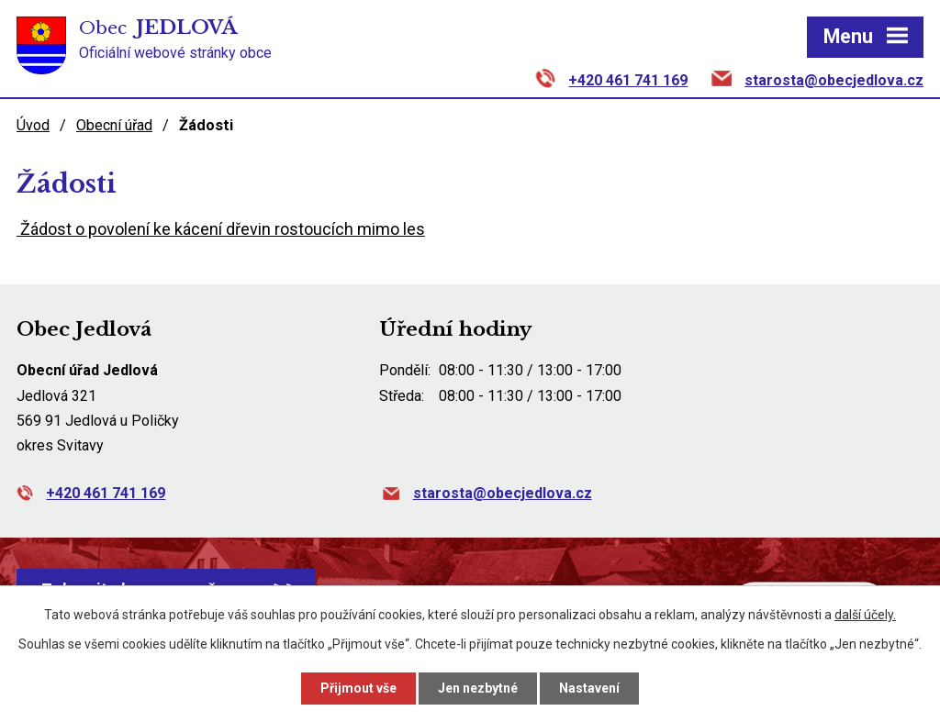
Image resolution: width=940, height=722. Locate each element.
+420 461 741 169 (628, 80)
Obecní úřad (114, 125)
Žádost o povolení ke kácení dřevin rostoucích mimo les (221, 229)
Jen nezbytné (478, 688)
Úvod (33, 125)
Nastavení (589, 688)
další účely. (865, 614)
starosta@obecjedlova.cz (833, 80)
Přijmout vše (358, 688)
